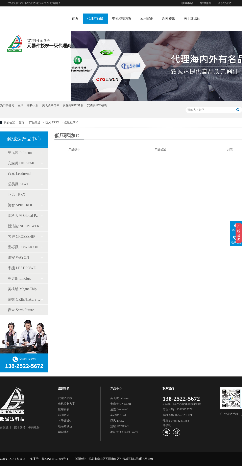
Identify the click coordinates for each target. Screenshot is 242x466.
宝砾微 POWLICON (23, 247)
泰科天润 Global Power (24, 216)
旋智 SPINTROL (20, 205)
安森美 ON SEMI (21, 163)
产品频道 (35, 122)
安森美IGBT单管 (73, 105)
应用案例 (146, 18)
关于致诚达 (192, 18)
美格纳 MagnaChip (22, 289)
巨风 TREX (52, 122)
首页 (75, 18)
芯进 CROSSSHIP (21, 237)
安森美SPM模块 (97, 105)
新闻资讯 (168, 18)
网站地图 (205, 3)
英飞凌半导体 (50, 105)
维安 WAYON (18, 257)
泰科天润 (32, 105)
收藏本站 (187, 3)
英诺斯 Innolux (19, 278)
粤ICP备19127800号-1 (55, 458)
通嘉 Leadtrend (19, 174)
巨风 (20, 105)
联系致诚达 (224, 3)
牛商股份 (34, 427)
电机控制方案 (121, 18)
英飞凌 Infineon (20, 153)
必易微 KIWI (18, 184)
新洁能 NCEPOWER (24, 226)
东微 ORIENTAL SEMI (24, 299)
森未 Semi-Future (21, 310)
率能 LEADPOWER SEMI (24, 268)
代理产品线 (95, 18)
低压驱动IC (71, 122)
